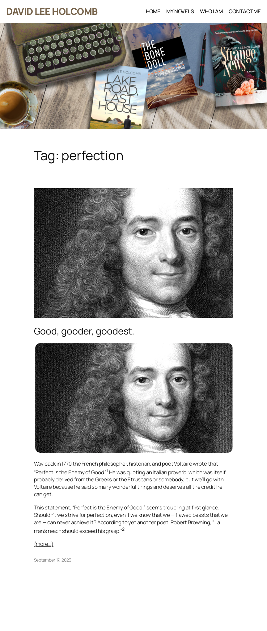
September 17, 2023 (52, 560)
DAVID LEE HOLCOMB (52, 11)
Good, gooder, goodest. (84, 331)
